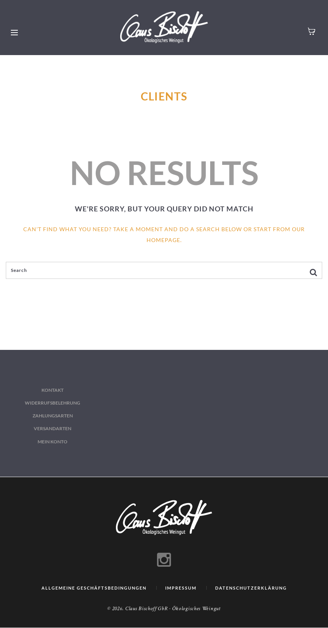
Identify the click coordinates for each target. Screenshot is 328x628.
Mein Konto (52, 442)
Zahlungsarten (53, 416)
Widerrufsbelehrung (52, 403)
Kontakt (52, 390)
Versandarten (52, 428)
